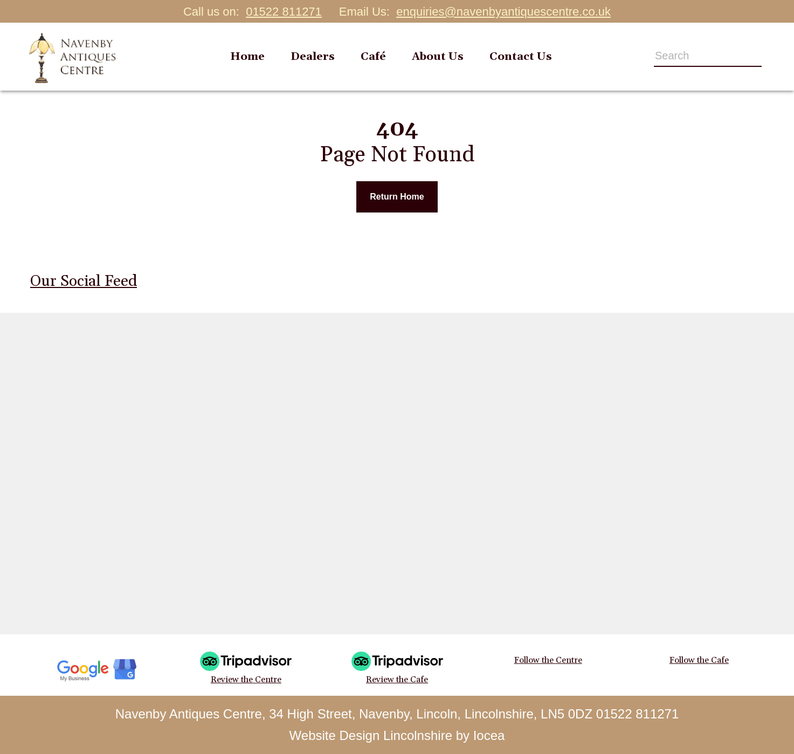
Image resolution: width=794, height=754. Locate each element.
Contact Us (520, 57)
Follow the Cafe (699, 660)
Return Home (397, 196)
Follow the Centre (548, 660)
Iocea (489, 735)
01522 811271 (284, 11)
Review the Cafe (397, 668)
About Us (438, 57)
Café (373, 57)
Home (247, 57)
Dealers (313, 57)
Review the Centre (246, 668)
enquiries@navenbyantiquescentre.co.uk (503, 11)
